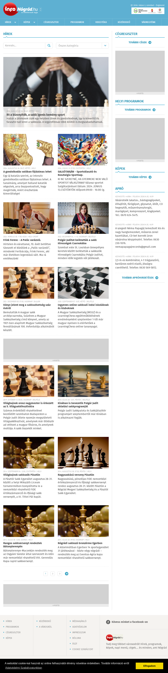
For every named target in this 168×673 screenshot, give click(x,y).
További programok (138, 109)
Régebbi (67, 574)
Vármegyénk (148, 22)
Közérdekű (124, 22)
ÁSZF (74, 644)
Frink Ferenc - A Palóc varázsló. (22, 240)
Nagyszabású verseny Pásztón (76, 475)
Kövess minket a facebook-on (130, 622)
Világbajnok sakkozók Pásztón (21, 475)
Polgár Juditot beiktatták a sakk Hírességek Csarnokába (77, 242)
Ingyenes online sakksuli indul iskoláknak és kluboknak (83, 306)
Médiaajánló (79, 621)
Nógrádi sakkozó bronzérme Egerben (80, 543)
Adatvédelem (79, 627)
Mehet (49, 46)
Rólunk (76, 638)
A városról (45, 627)
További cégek (138, 42)
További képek (138, 177)
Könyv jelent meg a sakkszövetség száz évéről (27, 306)
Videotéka (101, 22)
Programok (77, 22)
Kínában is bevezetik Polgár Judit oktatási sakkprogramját (78, 405)
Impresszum (79, 632)
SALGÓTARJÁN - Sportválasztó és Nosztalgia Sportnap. (77, 173)
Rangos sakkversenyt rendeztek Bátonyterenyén (22, 545)
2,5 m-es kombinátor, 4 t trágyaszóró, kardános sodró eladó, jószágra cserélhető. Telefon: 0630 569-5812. (137, 264)
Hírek (8, 22)
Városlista (40, 9)
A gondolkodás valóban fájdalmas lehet (27, 172)
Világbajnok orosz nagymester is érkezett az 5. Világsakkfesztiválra (28, 405)
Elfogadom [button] (149, 666)
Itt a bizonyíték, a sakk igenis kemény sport (36, 115)
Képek (27, 22)
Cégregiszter (51, 22)
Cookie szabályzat (82, 649)
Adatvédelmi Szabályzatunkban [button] (23, 667)
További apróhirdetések (138, 277)
